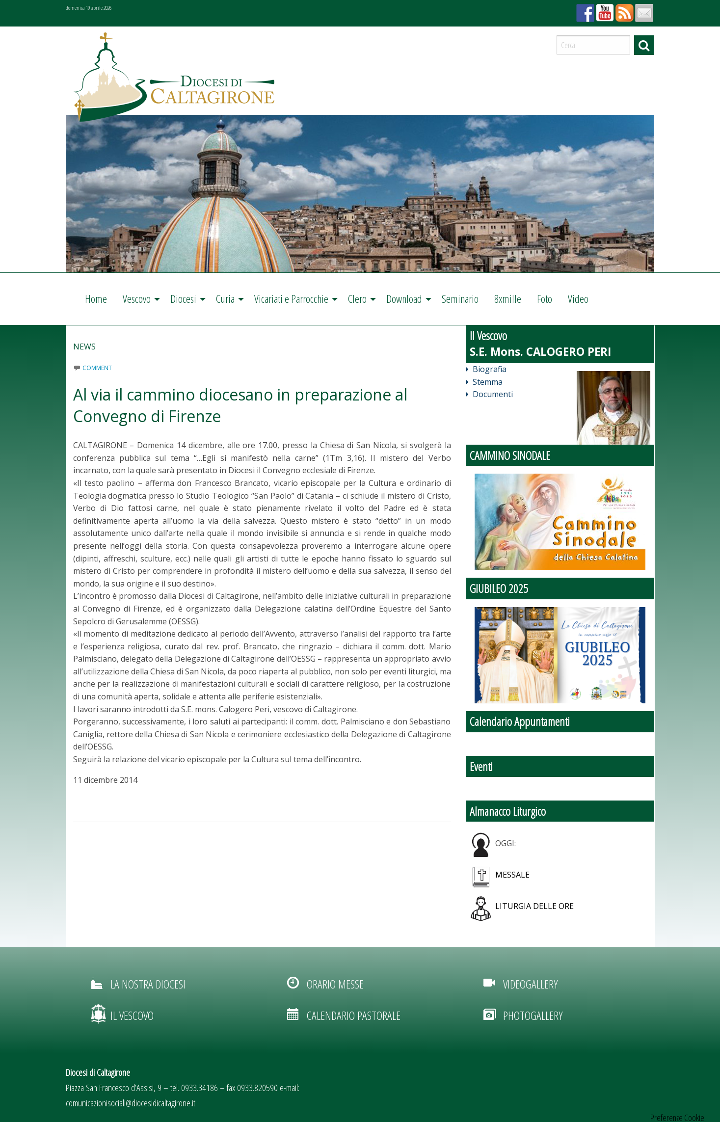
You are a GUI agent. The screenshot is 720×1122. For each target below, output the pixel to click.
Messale (512, 874)
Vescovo (137, 298)
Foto (544, 298)
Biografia (486, 369)
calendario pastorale (353, 1015)
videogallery (530, 984)
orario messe (335, 984)
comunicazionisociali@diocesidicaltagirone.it (130, 1102)
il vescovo (132, 1015)
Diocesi (183, 298)
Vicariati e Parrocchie (291, 298)
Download (404, 298)
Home (96, 298)
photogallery (532, 1015)
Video (578, 298)
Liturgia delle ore (534, 906)
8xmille (507, 298)
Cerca (644, 45)
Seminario (460, 298)
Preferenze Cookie (677, 1117)
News (84, 346)
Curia (225, 298)
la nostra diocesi (148, 984)
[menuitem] (96, 299)
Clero (357, 298)
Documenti (489, 394)
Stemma (484, 381)
